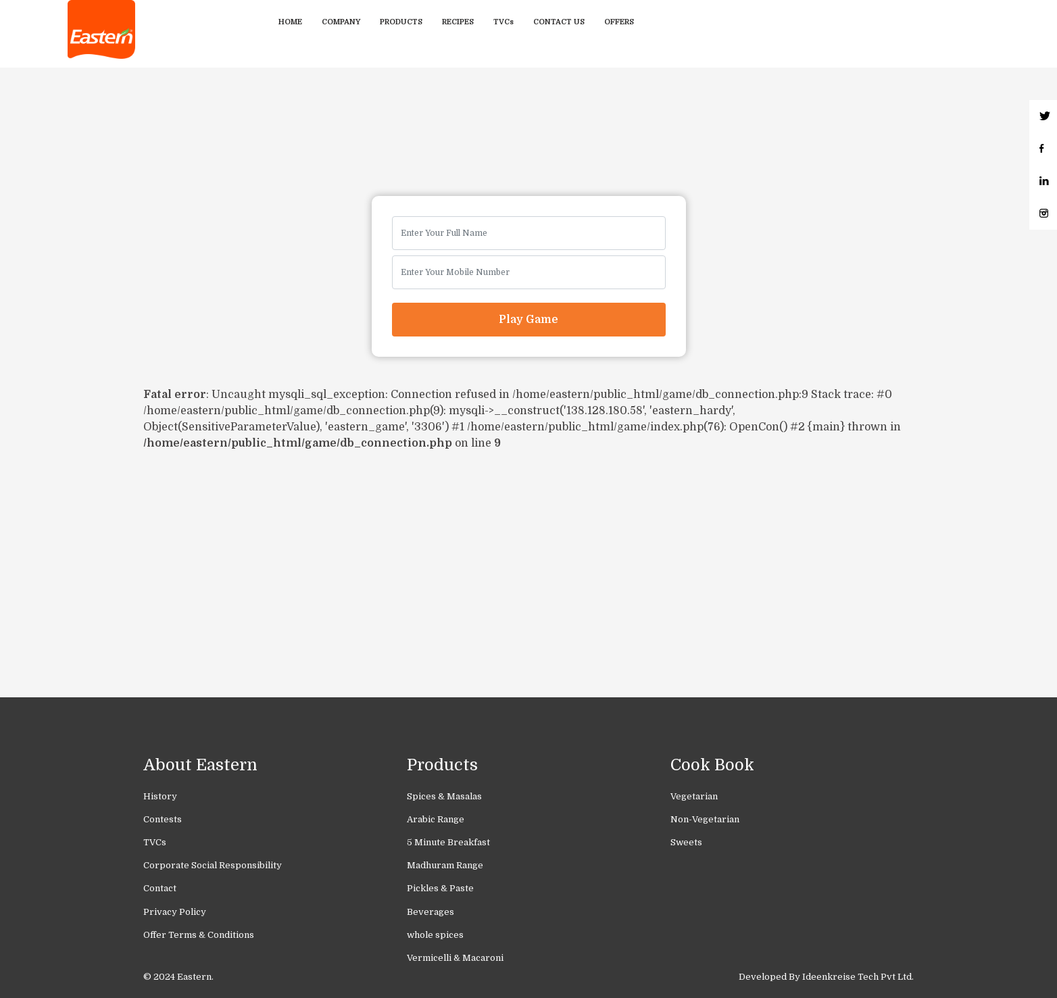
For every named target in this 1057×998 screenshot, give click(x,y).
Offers (619, 22)
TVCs (503, 22)
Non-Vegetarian (704, 819)
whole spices (435, 935)
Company (341, 22)
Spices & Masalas (444, 796)
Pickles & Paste (440, 888)
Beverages (430, 912)
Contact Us (559, 22)
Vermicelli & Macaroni (455, 958)
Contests (162, 819)
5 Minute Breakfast (448, 842)
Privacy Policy (174, 912)
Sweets (686, 842)
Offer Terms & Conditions (198, 935)
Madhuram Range (445, 865)
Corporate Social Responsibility (212, 865)
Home (290, 22)
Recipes (458, 22)
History (160, 796)
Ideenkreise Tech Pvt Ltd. (858, 977)
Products (401, 22)
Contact (159, 888)
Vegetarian (694, 796)
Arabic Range (435, 819)
